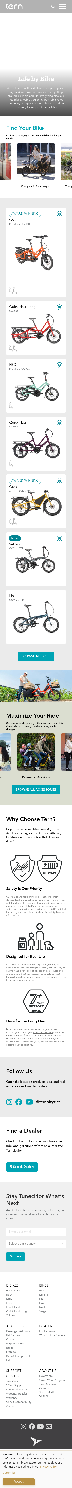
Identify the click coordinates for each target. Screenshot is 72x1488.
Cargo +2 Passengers (36, 186)
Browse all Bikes (36, 656)
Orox (9, 1303)
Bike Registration (16, 1389)
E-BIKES (12, 1285)
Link (41, 1299)
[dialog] (36, 1469)
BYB (41, 1290)
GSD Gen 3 (13, 1290)
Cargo (10, 1339)
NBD (9, 1299)
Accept (18, 1481)
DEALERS (46, 1326)
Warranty (11, 1398)
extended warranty (43, 1033)
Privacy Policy (48, 1466)
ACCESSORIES (18, 1326)
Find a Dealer (47, 1331)
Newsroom (46, 1376)
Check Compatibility (18, 1402)
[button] (62, 6)
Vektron (11, 1315)
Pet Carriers (13, 1335)
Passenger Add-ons (18, 1331)
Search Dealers (22, 1167)
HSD (9, 1295)
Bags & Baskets (15, 1343)
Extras (9, 1360)
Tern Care (12, 1381)
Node (42, 1307)
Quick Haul (13, 1307)
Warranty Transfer (16, 1393)
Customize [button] (9, 1472)
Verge (42, 1311)
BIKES (43, 1285)
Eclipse (43, 1295)
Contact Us (12, 1406)
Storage (11, 1352)
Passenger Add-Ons (36, 777)
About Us (47, 1371)
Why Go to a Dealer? (52, 1335)
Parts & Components (18, 1356)
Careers (44, 1388)
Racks (9, 1348)
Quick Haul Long (16, 1311)
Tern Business (47, 1384)
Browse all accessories (36, 789)
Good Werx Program (52, 1380)
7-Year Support (45, 1036)
